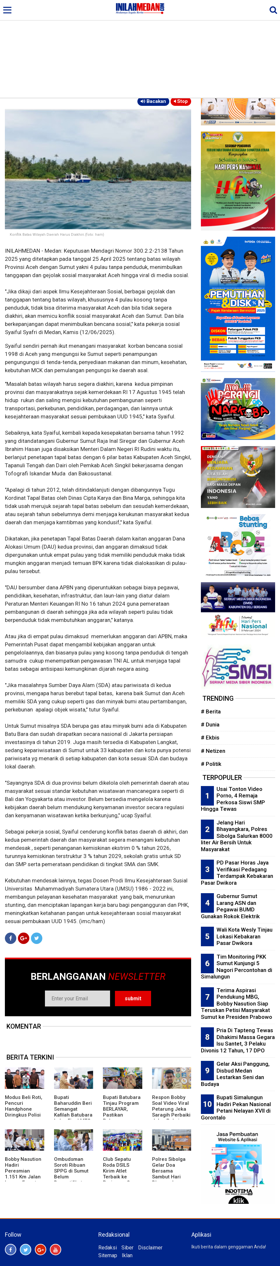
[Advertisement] (140, 48)
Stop (181, 101)
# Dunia (210, 724)
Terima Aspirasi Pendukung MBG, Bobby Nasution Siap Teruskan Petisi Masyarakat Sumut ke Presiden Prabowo (236, 1003)
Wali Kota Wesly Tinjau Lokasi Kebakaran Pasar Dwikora (245, 936)
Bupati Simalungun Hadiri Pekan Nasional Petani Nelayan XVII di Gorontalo (236, 1107)
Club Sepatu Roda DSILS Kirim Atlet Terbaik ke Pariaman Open (121, 1171)
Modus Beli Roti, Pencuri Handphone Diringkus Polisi (23, 1106)
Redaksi (107, 1248)
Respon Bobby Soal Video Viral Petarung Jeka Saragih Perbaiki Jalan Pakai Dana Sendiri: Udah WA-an (171, 1114)
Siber (127, 1248)
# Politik (211, 764)
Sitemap (107, 1255)
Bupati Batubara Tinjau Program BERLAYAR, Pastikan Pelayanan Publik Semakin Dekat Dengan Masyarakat (122, 1117)
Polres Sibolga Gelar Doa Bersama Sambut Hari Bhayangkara (169, 1171)
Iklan (127, 1255)
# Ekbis (210, 737)
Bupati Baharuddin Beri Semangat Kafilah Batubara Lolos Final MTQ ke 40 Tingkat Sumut (73, 1114)
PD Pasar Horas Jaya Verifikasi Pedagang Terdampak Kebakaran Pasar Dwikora (237, 872)
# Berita (211, 711)
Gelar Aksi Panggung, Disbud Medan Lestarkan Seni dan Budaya (235, 1074)
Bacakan (153, 101)
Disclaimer (150, 1248)
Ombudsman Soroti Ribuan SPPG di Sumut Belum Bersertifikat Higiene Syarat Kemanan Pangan (71, 1179)
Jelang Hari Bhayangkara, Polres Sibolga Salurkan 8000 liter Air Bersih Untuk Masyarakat (237, 835)
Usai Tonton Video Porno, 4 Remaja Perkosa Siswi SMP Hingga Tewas (233, 799)
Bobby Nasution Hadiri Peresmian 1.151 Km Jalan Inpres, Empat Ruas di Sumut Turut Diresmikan (23, 1179)
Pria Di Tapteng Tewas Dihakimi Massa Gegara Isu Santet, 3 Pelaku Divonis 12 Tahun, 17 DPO (238, 1040)
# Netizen (213, 751)
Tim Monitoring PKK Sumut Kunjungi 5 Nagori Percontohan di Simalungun (236, 966)
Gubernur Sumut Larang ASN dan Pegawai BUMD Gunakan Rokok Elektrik (230, 906)
